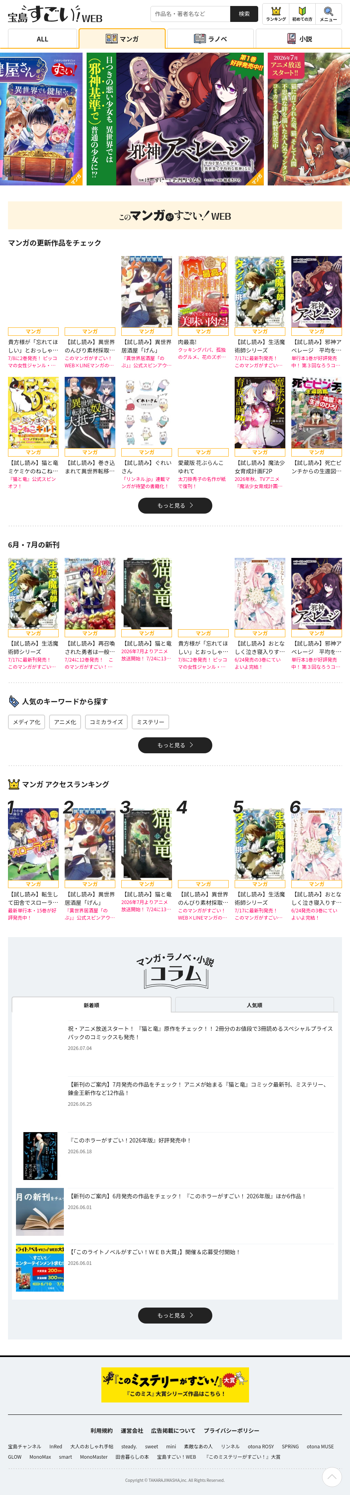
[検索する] (190, 14)
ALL (42, 38)
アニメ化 (65, 722)
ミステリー (150, 722)
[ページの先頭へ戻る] (332, 1477)
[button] (165, 181)
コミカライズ (106, 722)
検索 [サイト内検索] (244, 14)
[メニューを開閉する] (329, 14)
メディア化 (26, 722)
